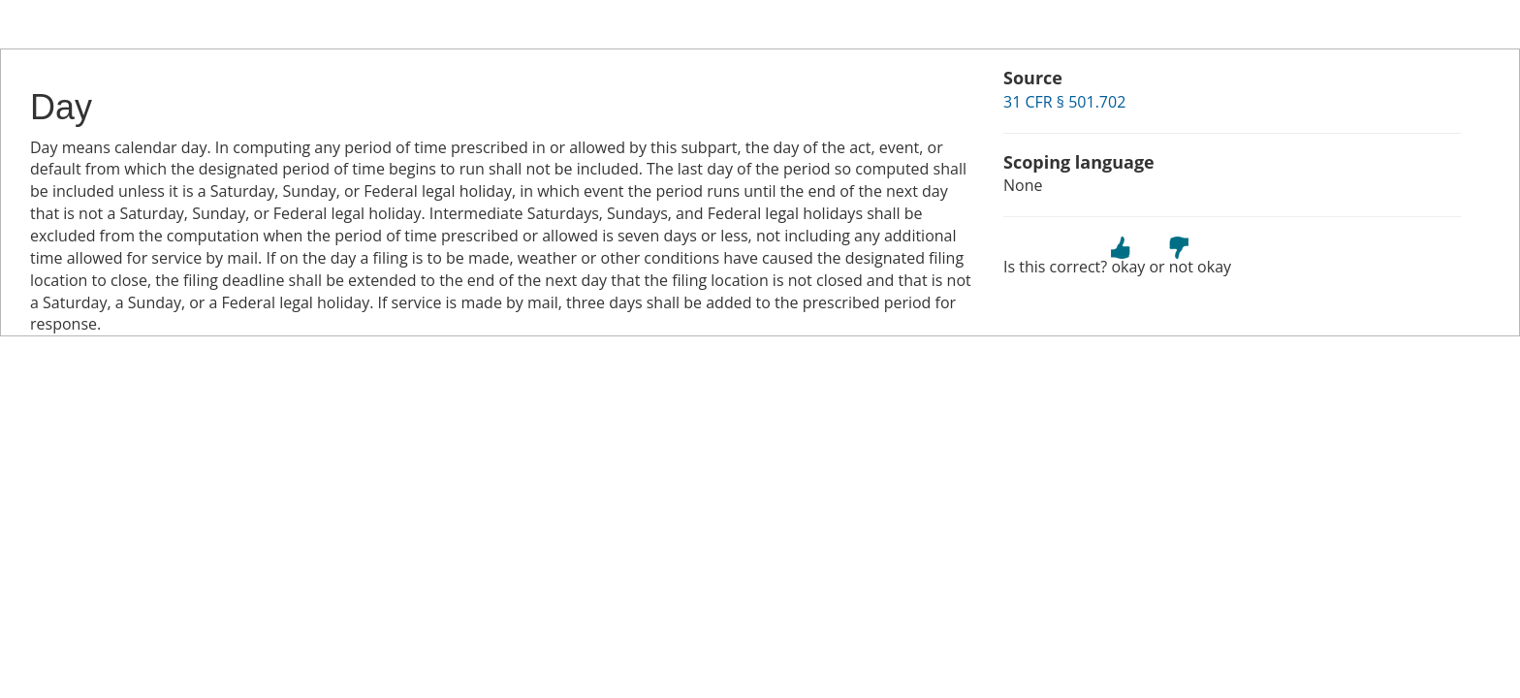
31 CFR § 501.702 (1064, 101)
